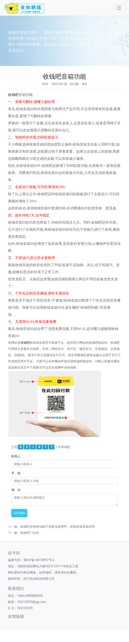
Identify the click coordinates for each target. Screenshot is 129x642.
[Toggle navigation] (118, 8)
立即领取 (19, 513)
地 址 (16, 490)
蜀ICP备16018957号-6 (38, 560)
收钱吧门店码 (29, 533)
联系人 (16, 456)
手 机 (16, 473)
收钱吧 (13, 95)
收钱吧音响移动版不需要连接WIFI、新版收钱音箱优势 (57, 526)
